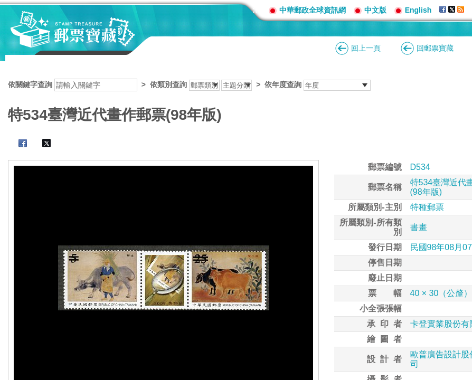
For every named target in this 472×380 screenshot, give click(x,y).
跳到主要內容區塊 (5, 5)
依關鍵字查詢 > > (189, 84)
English (418, 10)
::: (256, 9)
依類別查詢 (168, 84)
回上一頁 (366, 48)
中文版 (375, 10)
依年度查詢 (283, 84)
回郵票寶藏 (435, 48)
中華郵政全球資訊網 (312, 10)
